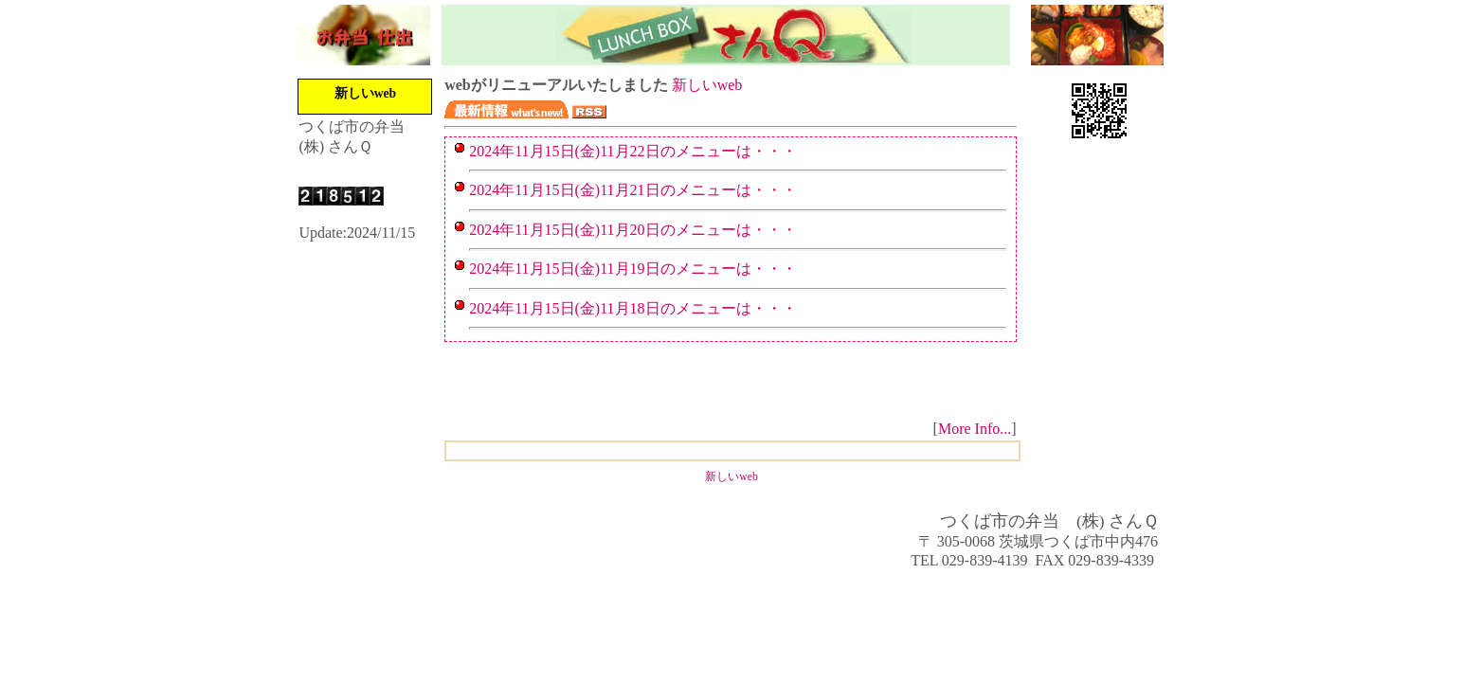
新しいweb (365, 93)
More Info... (974, 429)
